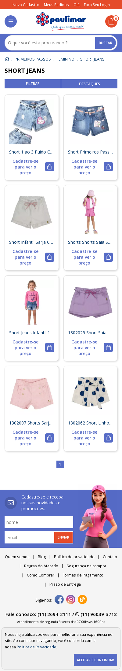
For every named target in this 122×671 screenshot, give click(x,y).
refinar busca (33, 83)
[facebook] (59, 600)
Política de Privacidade (36, 646)
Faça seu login (97, 4)
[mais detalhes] (31, 167)
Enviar (63, 537)
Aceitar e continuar (95, 660)
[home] (61, 21)
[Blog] (82, 600)
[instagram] (70, 600)
